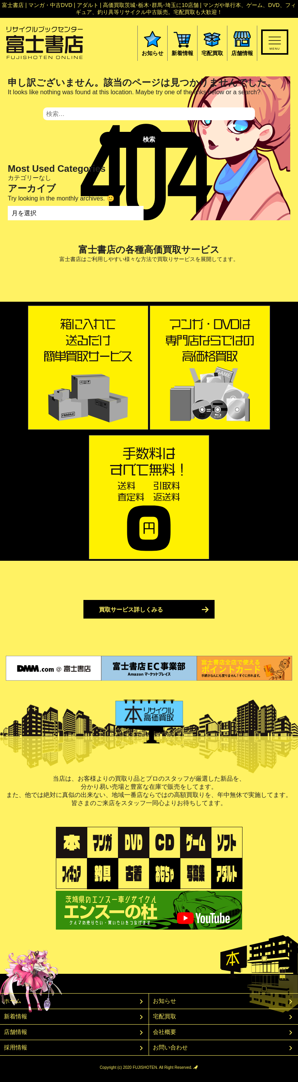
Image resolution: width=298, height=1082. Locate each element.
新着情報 (15, 1016)
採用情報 (15, 1047)
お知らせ (164, 1000)
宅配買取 (164, 1016)
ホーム (12, 1000)
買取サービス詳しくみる (131, 609)
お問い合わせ (170, 1047)
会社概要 (164, 1031)
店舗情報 (15, 1031)
